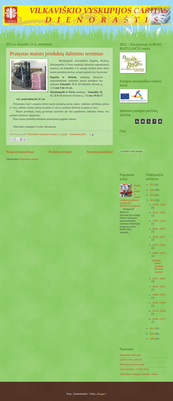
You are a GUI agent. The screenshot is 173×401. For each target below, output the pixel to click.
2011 (152, 328)
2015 (152, 184)
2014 (152, 190)
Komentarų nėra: (78, 134)
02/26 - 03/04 (159, 302)
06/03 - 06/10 (159, 229)
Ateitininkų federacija (130, 355)
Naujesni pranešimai (20, 152)
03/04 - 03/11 (159, 294)
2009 (152, 338)
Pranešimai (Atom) (29, 159)
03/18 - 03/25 (159, 286)
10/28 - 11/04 (159, 204)
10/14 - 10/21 (159, 212)
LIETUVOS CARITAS (131, 359)
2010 (152, 333)
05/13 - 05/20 (159, 245)
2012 (152, 200)
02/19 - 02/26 (159, 311)
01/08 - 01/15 (159, 319)
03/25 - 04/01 (159, 278)
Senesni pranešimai (99, 152)
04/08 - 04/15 (159, 253)
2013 (152, 195)
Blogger (101, 394)
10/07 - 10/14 (159, 221)
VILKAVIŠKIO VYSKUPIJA (134, 369)
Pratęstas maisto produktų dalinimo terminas (56, 53)
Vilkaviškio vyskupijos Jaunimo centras (139, 374)
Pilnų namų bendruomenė (132, 364)
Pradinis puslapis (60, 152)
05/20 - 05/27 (159, 237)
